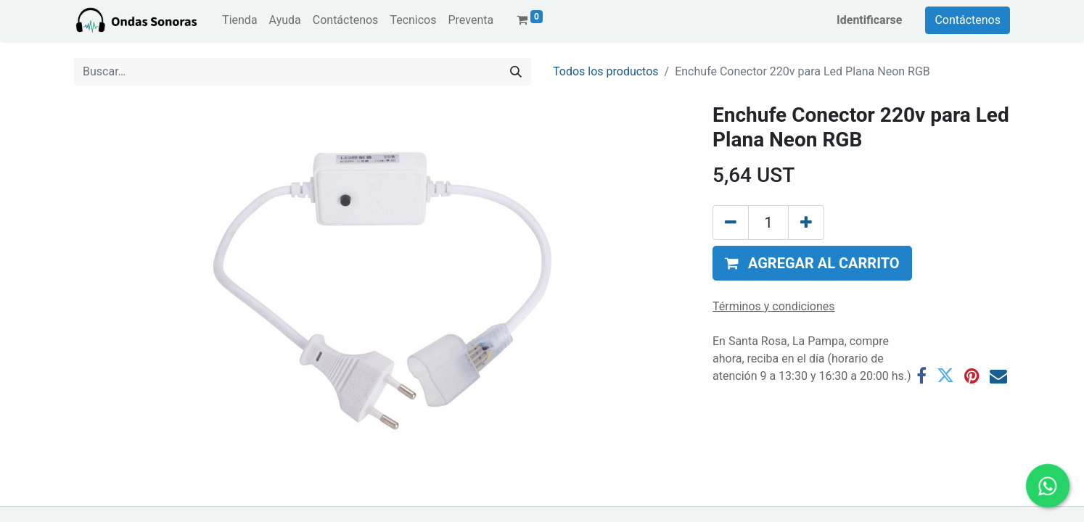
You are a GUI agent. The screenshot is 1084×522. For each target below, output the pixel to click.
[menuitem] (239, 20)
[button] (812, 263)
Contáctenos (968, 20)
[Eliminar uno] (731, 222)
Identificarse (869, 20)
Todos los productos (606, 71)
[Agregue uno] (806, 222)
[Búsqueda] (516, 72)
